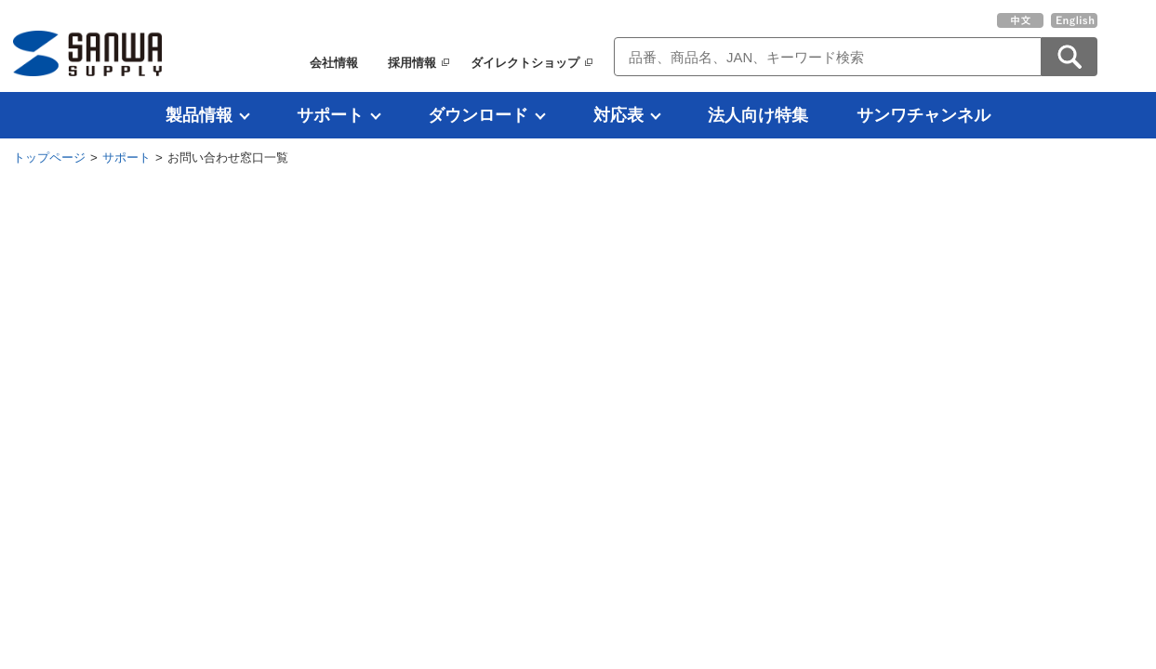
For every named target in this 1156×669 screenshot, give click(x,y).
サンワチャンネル (923, 115)
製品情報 (199, 115)
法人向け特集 (758, 115)
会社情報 (334, 63)
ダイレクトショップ (525, 63)
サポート (330, 115)
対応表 (618, 115)
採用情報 (412, 63)
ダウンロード (478, 115)
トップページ (49, 157)
